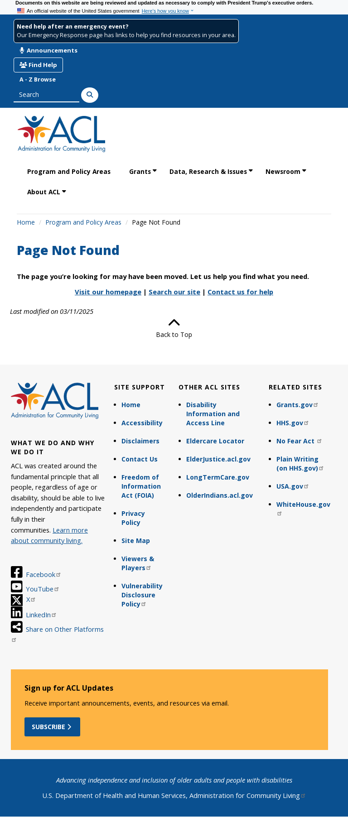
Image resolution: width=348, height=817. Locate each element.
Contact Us (139, 459)
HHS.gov (292, 422)
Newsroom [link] (283, 171)
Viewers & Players (137, 563)
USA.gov (292, 486)
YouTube (43, 588)
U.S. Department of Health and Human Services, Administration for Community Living (174, 795)
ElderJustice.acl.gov (218, 459)
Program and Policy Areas (83, 222)
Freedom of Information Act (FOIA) (141, 486)
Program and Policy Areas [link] (69, 171)
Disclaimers (140, 441)
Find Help (38, 65)
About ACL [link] (43, 191)
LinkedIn (41, 614)
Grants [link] (140, 171)
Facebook (44, 574)
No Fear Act (299, 441)
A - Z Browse (37, 79)
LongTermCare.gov (217, 477)
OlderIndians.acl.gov (219, 495)
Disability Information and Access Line (213, 413)
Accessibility (142, 422)
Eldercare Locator (215, 441)
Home (26, 222)
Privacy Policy (133, 518)
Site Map (135, 540)
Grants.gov (297, 404)
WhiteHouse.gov (303, 508)
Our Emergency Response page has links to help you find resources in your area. (126, 35)
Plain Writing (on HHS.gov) (300, 463)
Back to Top (174, 328)
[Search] (89, 95)
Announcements (48, 50)
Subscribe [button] (52, 726)
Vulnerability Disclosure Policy (142, 595)
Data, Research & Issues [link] (208, 171)
